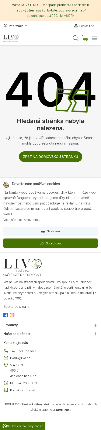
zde (41, 219)
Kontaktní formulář (19, 390)
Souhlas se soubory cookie (22, 426)
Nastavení (50, 231)
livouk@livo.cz (16, 358)
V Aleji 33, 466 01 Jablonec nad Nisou (24, 370)
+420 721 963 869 (19, 351)
